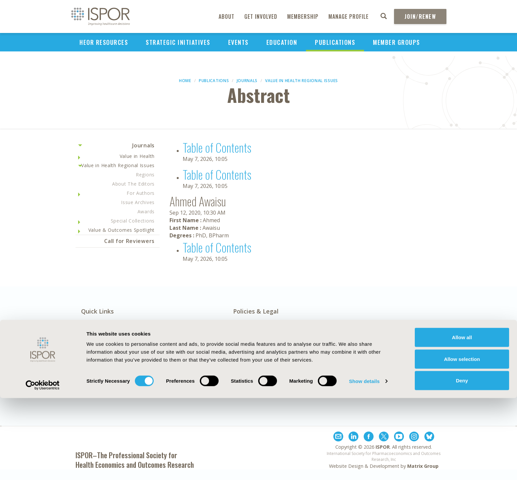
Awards (146, 211)
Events (238, 42)
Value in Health (137, 156)
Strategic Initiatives (178, 42)
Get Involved (260, 16)
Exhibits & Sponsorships (185, 347)
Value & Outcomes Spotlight (121, 230)
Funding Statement (332, 347)
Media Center (98, 355)
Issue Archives (138, 202)
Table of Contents (217, 147)
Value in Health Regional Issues (301, 80)
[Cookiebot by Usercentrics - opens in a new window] (43, 467)
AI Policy (243, 347)
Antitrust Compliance (260, 355)
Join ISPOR (417, 375)
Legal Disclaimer (327, 355)
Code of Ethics (251, 363)
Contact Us (169, 355)
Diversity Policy (252, 378)
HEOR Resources (103, 42)
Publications (335, 42)
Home (185, 80)
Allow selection (462, 441)
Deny (462, 462)
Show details (364, 463)
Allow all (462, 419)
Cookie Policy (250, 370)
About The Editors (133, 184)
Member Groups (396, 42)
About (226, 16)
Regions (145, 174)
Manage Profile (348, 16)
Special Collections (133, 221)
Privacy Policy (324, 363)
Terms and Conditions (335, 370)
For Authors (141, 193)
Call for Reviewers (129, 241)
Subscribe (417, 342)
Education (281, 42)
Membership (303, 16)
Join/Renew (420, 16)
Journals (247, 80)
